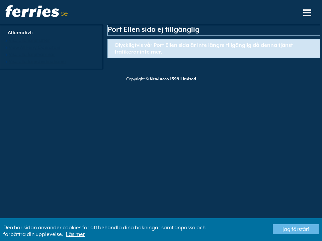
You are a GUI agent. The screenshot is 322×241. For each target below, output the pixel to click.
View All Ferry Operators (34, 47)
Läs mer (75, 234)
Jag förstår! (296, 229)
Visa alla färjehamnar (32, 54)
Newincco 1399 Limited (173, 79)
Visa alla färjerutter (29, 40)
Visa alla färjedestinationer (37, 61)
